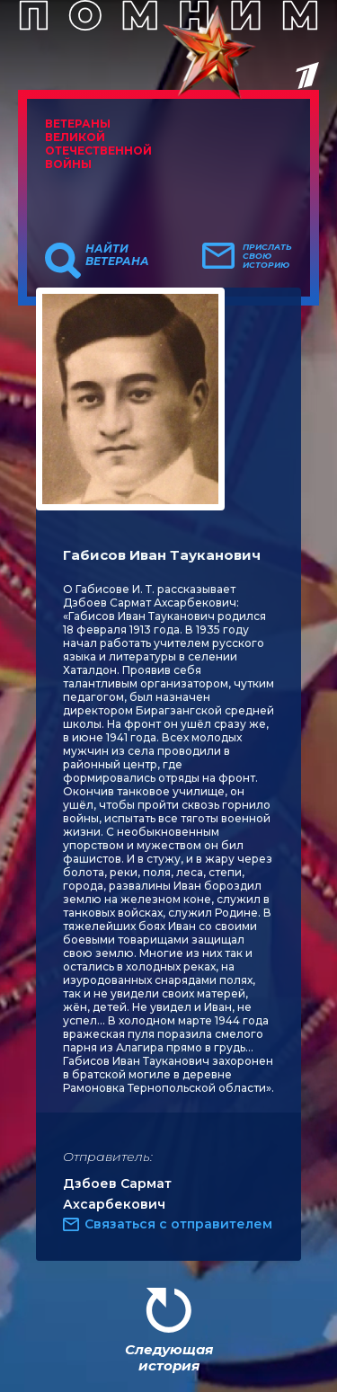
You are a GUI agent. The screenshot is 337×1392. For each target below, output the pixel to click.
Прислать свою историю (267, 256)
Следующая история (169, 1357)
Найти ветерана (117, 255)
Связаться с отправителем (178, 1224)
